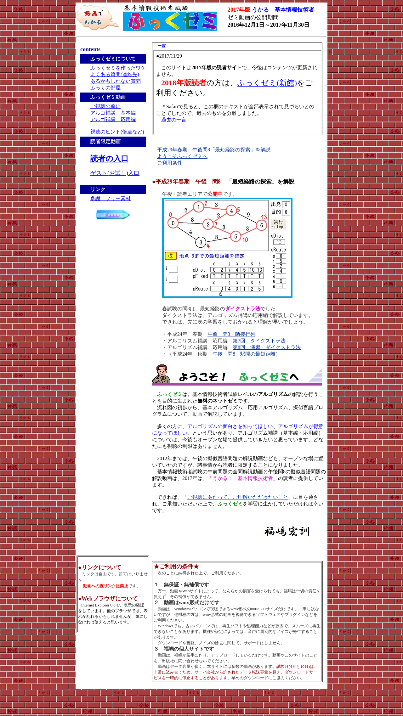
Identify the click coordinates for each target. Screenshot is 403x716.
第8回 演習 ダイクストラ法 (267, 347)
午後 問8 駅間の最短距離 (244, 354)
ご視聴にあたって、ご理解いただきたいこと (237, 497)
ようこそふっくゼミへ (182, 156)
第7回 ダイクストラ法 (259, 340)
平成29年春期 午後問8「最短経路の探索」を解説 (213, 149)
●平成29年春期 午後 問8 (223, 181)
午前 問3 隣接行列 (231, 334)
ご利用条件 (169, 163)
